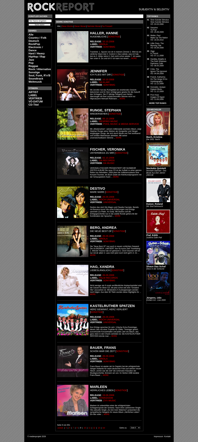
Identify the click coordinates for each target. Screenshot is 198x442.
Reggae (33, 66)
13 (99, 428)
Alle (31, 34)
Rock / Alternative (40, 69)
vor (104, 428)
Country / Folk (37, 37)
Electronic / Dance (36, 49)
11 (89, 428)
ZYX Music (109, 400)
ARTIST (33, 92)
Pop (31, 62)
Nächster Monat (93, 26)
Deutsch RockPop (34, 42)
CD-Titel (34, 104)
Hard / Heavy (37, 53)
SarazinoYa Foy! (154, 29)
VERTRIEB (35, 98)
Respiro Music (108, 121)
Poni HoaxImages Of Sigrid (157, 96)
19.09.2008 (108, 395)
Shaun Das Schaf (156, 266)
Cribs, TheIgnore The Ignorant (158, 70)
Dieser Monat (80, 26)
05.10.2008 (108, 118)
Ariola (103, 44)
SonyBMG (109, 46)
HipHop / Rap (37, 56)
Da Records (107, 160)
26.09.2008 (108, 196)
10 (85, 428)
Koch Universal (109, 199)
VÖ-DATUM (36, 101)
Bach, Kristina (154, 137)
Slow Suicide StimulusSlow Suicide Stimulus (159, 21)
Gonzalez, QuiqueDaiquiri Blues (157, 88)
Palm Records (108, 277)
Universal (109, 202)
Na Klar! (104, 82)
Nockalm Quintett (156, 168)
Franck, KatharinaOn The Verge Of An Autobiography (158, 79)
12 (94, 428)
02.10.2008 (108, 157)
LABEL (33, 95)
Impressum (158, 436)
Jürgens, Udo (153, 297)
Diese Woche (67, 26)
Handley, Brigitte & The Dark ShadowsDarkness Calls (158, 61)
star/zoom (106, 397)
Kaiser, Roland (154, 204)
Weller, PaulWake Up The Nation (159, 36)
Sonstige (34, 72)
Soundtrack (36, 78)
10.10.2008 (108, 41)
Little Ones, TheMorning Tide (157, 44)
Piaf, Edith (152, 235)
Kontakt (167, 436)
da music (109, 163)
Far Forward (107, 26)
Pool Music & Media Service (121, 124)
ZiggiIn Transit (154, 52)
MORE (134, 58)
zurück (60, 428)
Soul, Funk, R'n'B (39, 75)
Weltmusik (35, 81)
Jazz (31, 59)
